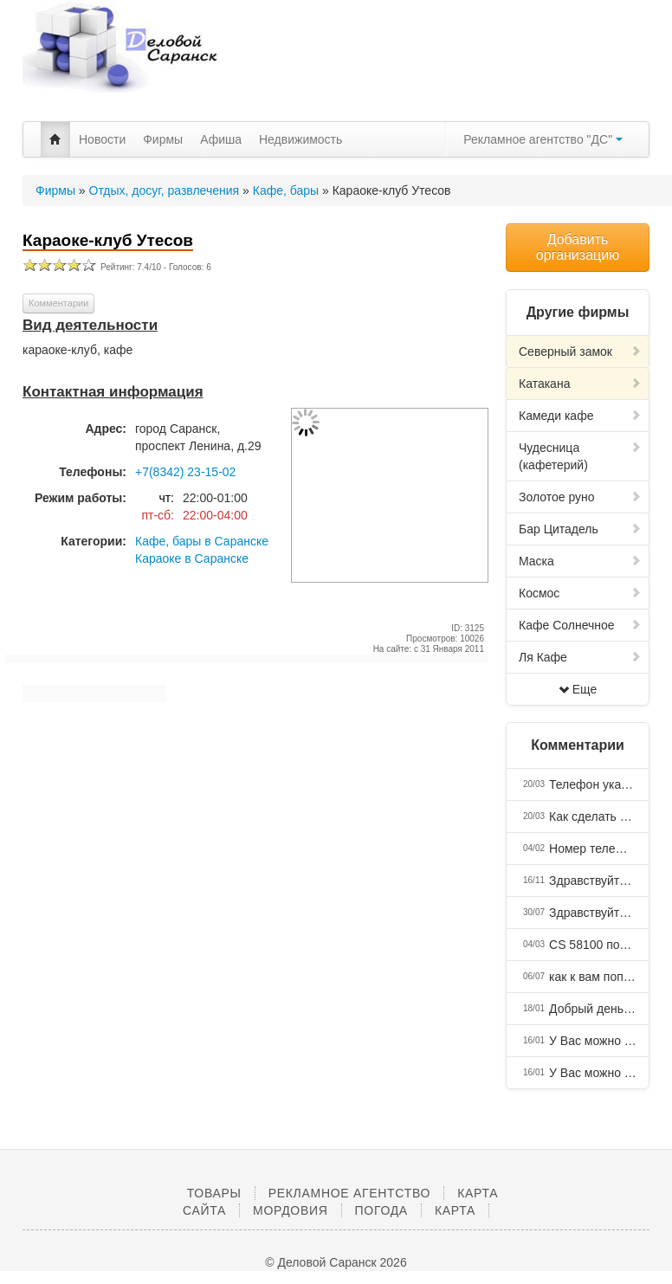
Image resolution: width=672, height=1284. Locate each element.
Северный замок (580, 351)
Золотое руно (580, 497)
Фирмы (163, 139)
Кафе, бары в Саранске (201, 541)
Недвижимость (300, 139)
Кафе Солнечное (580, 625)
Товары (214, 1193)
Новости (102, 139)
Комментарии (58, 303)
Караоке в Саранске (192, 558)
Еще (578, 689)
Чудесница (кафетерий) (580, 456)
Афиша (221, 139)
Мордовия (290, 1210)
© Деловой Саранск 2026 (335, 1262)
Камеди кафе (580, 416)
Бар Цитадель (580, 529)
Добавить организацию (577, 247)
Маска (580, 561)
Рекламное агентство (349, 1193)
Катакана (580, 383)
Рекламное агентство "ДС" (543, 139)
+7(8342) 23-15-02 (185, 472)
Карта (455, 1210)
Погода (381, 1210)
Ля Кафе (580, 657)
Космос (580, 593)
